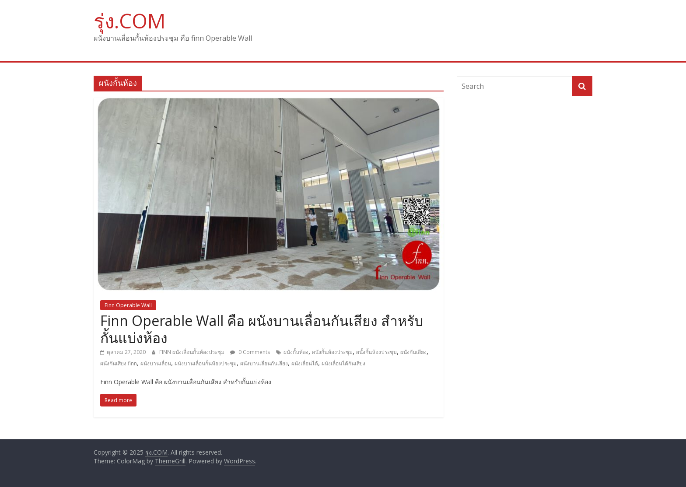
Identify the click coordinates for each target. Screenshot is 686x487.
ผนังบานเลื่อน (155, 363)
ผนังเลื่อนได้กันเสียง (343, 363)
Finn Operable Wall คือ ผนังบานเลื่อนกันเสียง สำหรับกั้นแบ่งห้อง (261, 329)
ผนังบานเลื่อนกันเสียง (264, 363)
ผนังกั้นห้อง (296, 352)
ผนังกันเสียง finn (118, 363)
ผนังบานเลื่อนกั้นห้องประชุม (206, 363)
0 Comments (250, 352)
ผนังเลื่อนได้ (304, 363)
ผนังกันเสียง (413, 352)
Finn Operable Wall (128, 305)
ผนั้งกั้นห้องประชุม (376, 352)
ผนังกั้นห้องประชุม (332, 352)
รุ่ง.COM (129, 20)
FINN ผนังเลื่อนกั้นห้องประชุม (192, 352)
